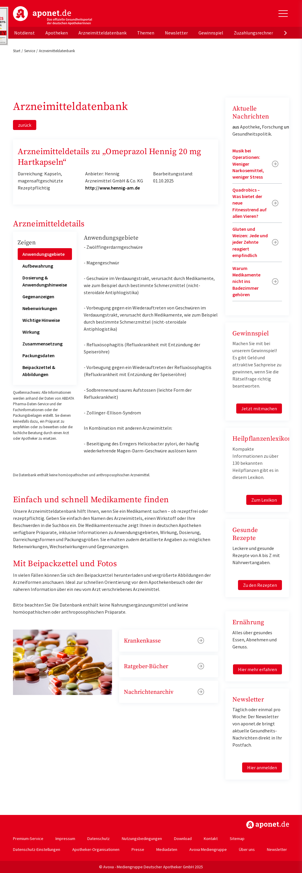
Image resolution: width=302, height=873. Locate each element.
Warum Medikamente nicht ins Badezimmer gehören (246, 281)
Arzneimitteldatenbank (102, 33)
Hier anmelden (262, 767)
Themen (145, 33)
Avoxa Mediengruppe (208, 849)
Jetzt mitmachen (259, 408)
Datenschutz (98, 838)
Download (183, 838)
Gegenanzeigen (38, 296)
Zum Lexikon (264, 500)
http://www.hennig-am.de (112, 188)
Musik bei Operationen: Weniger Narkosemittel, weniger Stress (248, 164)
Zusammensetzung (42, 344)
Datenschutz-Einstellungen (36, 849)
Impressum (65, 838)
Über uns (247, 849)
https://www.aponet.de (267, 824)
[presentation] (285, 33)
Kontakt (211, 838)
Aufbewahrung (37, 266)
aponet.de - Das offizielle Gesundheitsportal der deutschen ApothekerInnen (52, 15)
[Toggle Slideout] (283, 13)
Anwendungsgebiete (43, 254)
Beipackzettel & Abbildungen (38, 370)
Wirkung (31, 332)
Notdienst (24, 33)
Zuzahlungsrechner (253, 33)
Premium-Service (28, 838)
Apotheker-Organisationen (95, 849)
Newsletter (176, 33)
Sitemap (237, 838)
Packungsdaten (38, 355)
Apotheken (56, 33)
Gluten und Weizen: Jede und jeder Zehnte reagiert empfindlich (250, 242)
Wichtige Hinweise (41, 320)
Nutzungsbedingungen (142, 838)
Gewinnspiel (210, 33)
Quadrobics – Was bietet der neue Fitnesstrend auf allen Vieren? (249, 203)
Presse (138, 849)
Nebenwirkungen (39, 308)
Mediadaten (166, 849)
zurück (24, 125)
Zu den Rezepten (260, 585)
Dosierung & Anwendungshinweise (44, 281)
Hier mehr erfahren (257, 669)
